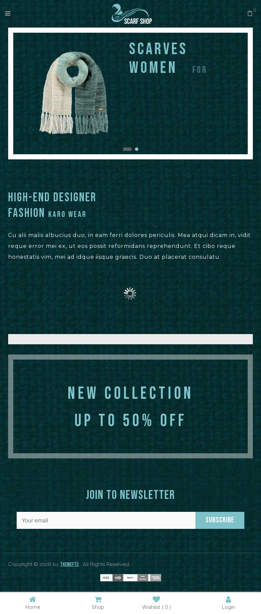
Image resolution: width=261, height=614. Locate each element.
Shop (98, 603)
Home (32, 603)
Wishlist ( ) (156, 603)
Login (228, 603)
